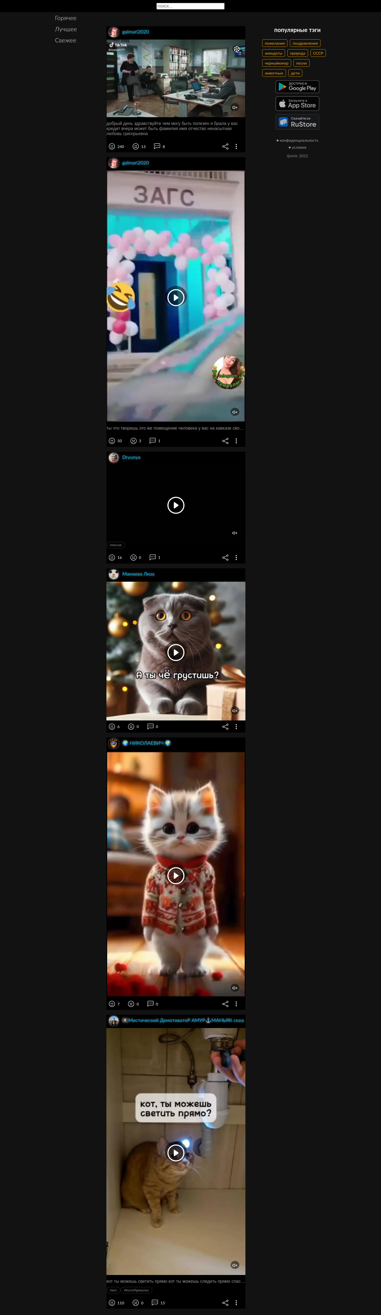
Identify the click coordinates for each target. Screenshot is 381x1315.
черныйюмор (276, 63)
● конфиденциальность (298, 140)
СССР (318, 53)
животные (274, 73)
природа (297, 53)
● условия (297, 147)
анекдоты (273, 53)
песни (301, 63)
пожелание (275, 43)
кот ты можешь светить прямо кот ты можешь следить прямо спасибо (175, 1281)
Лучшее (66, 29)
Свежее (65, 40)
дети (295, 73)
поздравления (305, 43)
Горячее (66, 17)
